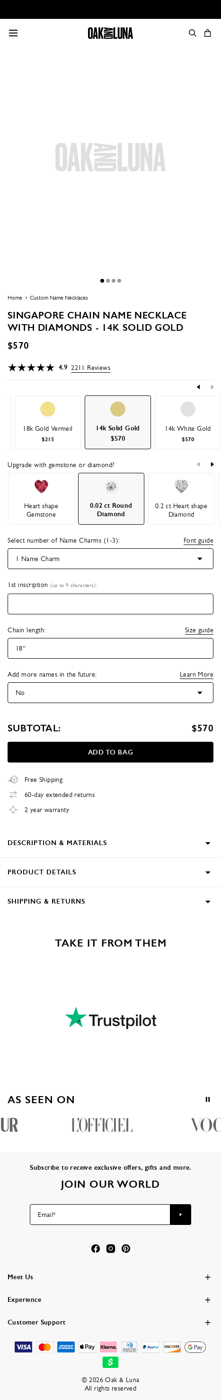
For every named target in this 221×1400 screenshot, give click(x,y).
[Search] (192, 33)
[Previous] (198, 386)
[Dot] (102, 281)
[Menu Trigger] (13, 33)
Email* (46, 1214)
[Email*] (100, 1214)
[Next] (212, 386)
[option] (48, 422)
